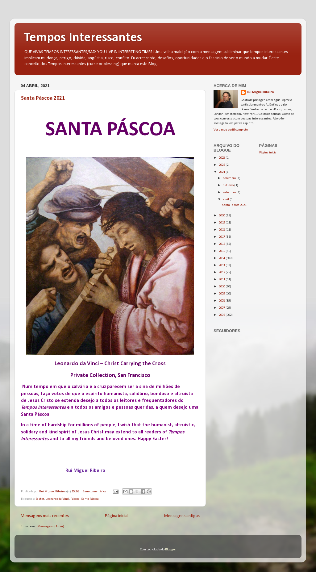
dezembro (229, 178)
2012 (222, 272)
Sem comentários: (95, 491)
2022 (222, 165)
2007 (222, 308)
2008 (222, 301)
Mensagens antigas (182, 516)
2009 (222, 293)
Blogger (170, 549)
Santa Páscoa (90, 499)
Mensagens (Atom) (50, 526)
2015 (222, 251)
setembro (229, 192)
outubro (228, 185)
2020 (222, 215)
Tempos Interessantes (83, 37)
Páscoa (75, 499)
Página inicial (116, 516)
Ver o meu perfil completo (231, 130)
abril (226, 199)
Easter (39, 499)
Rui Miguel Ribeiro (260, 92)
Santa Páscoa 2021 (43, 98)
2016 (222, 244)
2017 (222, 237)
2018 (222, 230)
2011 (222, 279)
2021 (222, 172)
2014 (222, 258)
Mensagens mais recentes (45, 516)
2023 (222, 158)
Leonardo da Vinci (57, 499)
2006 (222, 315)
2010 (222, 286)
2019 (222, 222)
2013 (222, 265)
